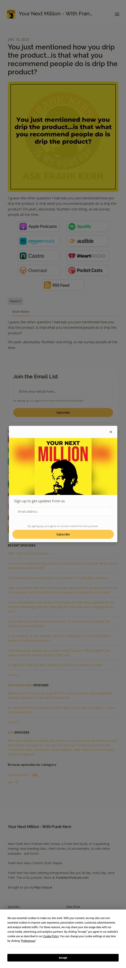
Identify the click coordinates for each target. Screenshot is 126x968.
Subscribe (63, 534)
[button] (111, 431)
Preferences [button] (28, 940)
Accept (63, 957)
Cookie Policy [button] (51, 936)
